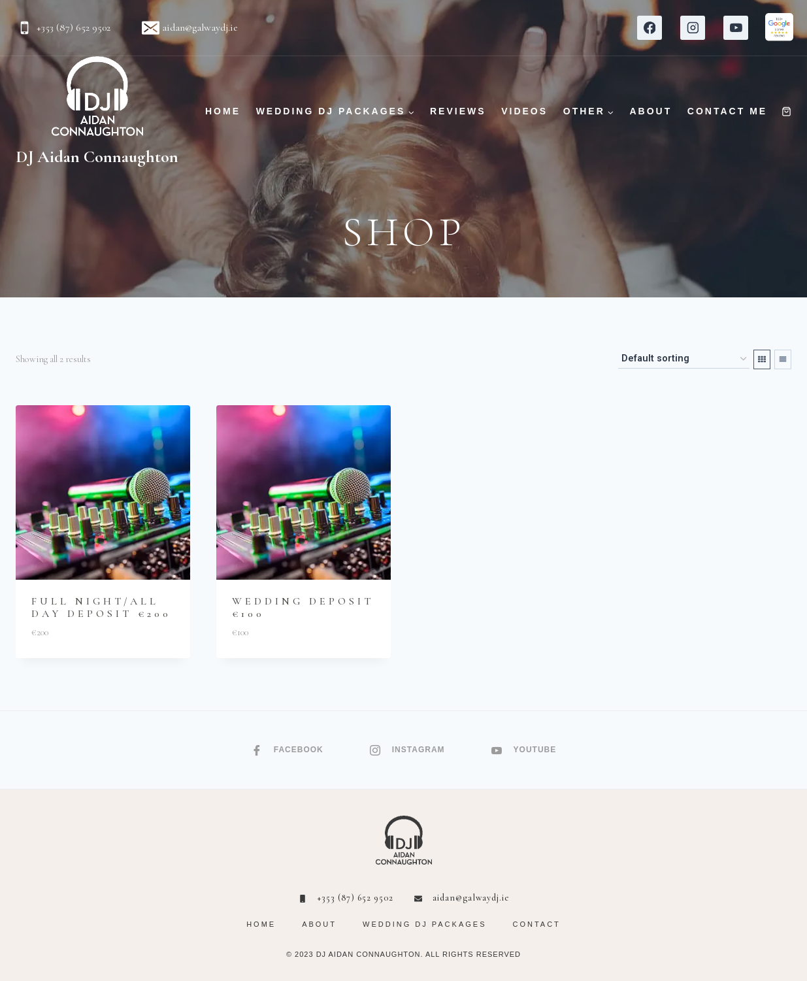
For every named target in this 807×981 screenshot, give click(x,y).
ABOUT (650, 111)
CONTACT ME (727, 111)
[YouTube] (735, 28)
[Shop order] (683, 359)
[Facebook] (649, 28)
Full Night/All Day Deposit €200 (101, 607)
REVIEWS (458, 111)
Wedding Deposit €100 (303, 607)
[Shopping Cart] (786, 111)
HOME (222, 111)
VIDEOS (524, 111)
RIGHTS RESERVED (481, 954)
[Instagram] (692, 28)
